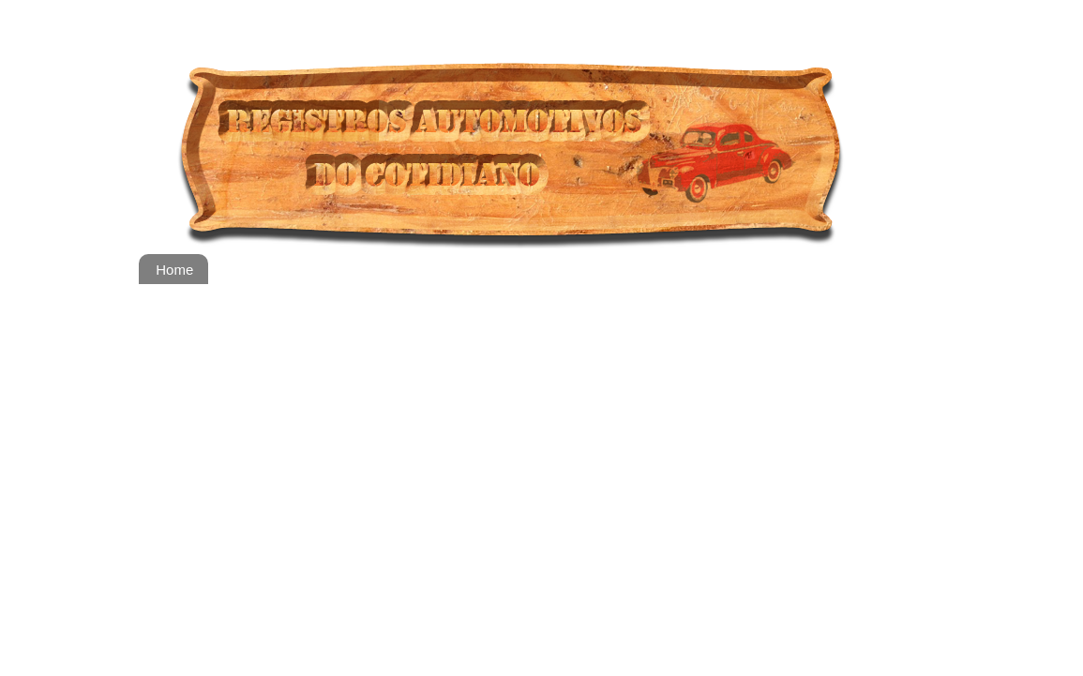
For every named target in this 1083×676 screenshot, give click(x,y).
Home (174, 270)
